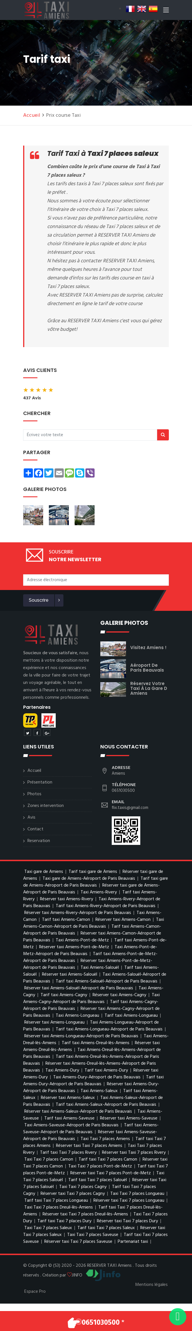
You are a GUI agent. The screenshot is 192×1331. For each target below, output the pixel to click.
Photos (34, 794)
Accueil (31, 115)
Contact (35, 829)
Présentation (39, 782)
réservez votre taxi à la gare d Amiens (148, 688)
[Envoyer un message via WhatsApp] (177, 1316)
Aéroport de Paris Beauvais (147, 667)
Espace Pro (35, 1291)
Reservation (38, 841)
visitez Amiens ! (148, 648)
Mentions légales (151, 1284)
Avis (31, 817)
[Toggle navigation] (166, 11)
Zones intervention (45, 806)
